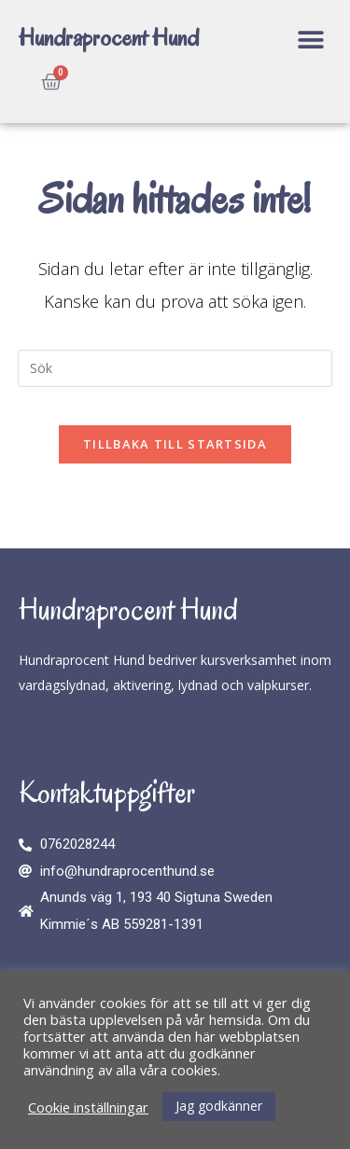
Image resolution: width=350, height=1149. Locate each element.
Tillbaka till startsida (175, 444)
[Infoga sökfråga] (175, 368)
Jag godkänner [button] (218, 1105)
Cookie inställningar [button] (88, 1107)
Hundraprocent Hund (109, 37)
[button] (310, 40)
